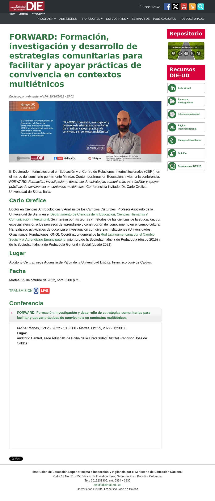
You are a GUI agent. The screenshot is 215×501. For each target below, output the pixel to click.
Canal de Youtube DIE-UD (184, 6)
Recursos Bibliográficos (185, 101)
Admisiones (68, 18)
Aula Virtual (184, 88)
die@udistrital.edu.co (107, 485)
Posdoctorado (192, 18)
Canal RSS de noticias (192, 6)
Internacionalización (189, 114)
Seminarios (141, 18)
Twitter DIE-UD (175, 6)
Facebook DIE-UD (167, 6)
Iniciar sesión (152, 7)
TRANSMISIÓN (21, 290)
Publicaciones (164, 18)
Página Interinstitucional (187, 127)
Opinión (182, 153)
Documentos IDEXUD (189, 166)
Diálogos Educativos (189, 140)
